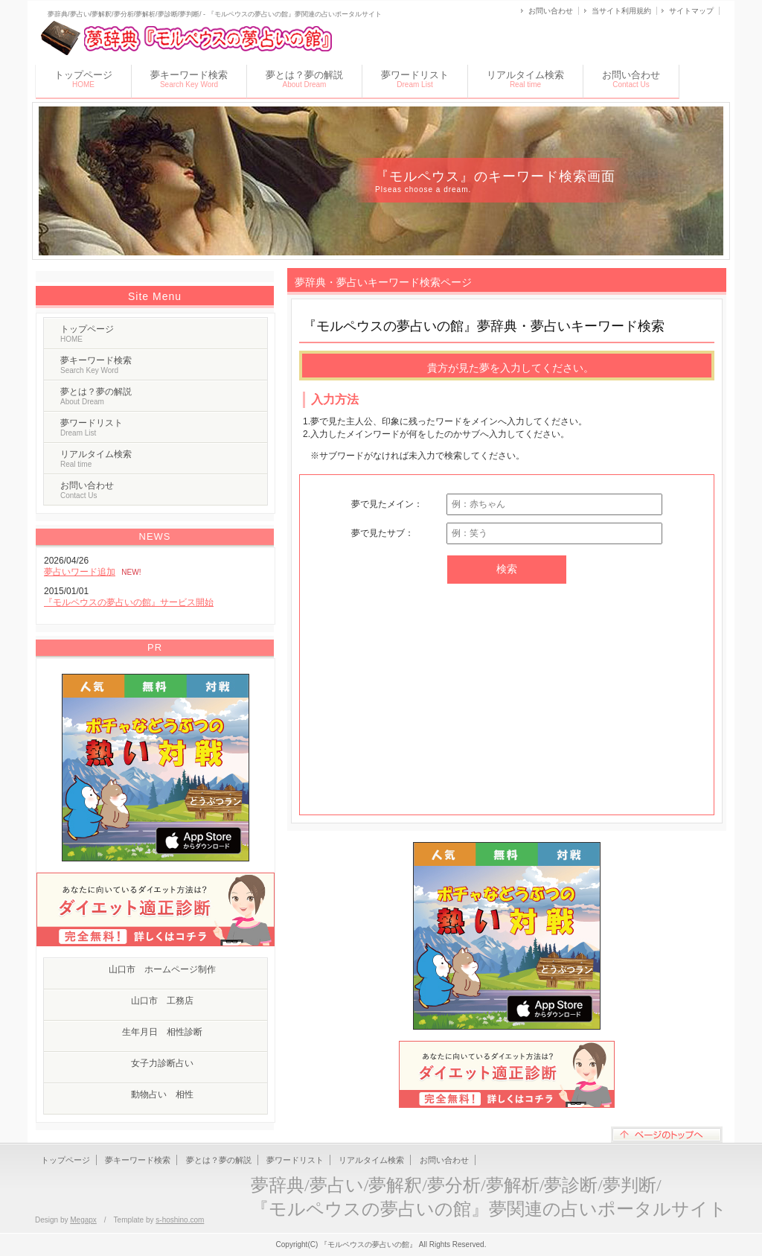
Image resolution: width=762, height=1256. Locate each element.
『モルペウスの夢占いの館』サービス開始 (129, 602)
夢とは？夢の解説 (304, 79)
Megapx (83, 1220)
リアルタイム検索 (525, 79)
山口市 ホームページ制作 (162, 969)
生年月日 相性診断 (162, 1032)
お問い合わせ (550, 11)
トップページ (83, 79)
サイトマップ (691, 11)
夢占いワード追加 (79, 572)
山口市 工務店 (162, 1000)
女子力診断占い (162, 1063)
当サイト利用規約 (621, 11)
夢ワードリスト (415, 79)
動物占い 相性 (162, 1094)
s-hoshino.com (180, 1220)
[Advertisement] (507, 703)
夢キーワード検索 (189, 79)
